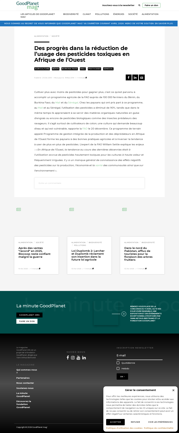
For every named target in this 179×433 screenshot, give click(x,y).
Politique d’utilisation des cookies (124, 428)
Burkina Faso (69, 69)
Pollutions (102, 14)
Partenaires (23, 377)
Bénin (55, 69)
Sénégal (73, 102)
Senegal (108, 69)
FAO (84, 128)
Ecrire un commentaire (50, 183)
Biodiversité (71, 14)
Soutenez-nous (25, 387)
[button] (173, 390)
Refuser (135, 422)
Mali (82, 69)
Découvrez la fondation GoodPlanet (23, 403)
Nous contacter (25, 382)
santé (99, 165)
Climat (87, 14)
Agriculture (42, 69)
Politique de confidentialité (158, 428)
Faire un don (151, 5)
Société (133, 14)
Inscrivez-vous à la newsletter (118, 5)
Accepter (115, 422)
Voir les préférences (160, 422)
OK (122, 376)
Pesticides (94, 69)
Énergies (118, 14)
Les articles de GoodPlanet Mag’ (38, 15)
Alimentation (150, 14)
